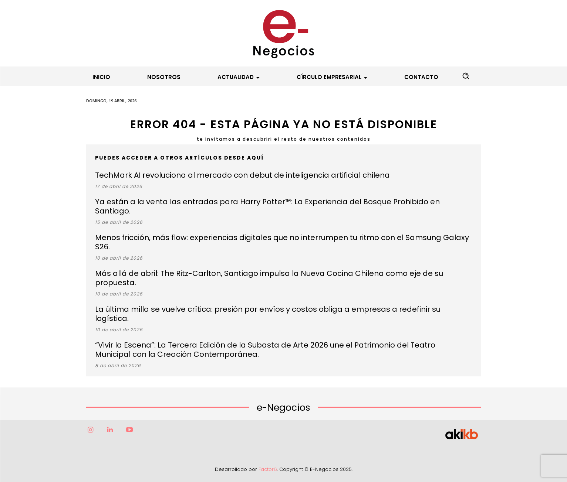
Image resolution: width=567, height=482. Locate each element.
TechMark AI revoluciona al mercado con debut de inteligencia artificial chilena (242, 175)
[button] (466, 76)
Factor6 (268, 469)
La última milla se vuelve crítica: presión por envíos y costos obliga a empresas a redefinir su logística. (268, 314)
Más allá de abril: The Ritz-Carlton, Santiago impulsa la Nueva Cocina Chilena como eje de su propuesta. (269, 278)
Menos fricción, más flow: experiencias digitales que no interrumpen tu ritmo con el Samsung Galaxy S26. (282, 242)
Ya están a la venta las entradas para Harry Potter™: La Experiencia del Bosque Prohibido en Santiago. (267, 206)
